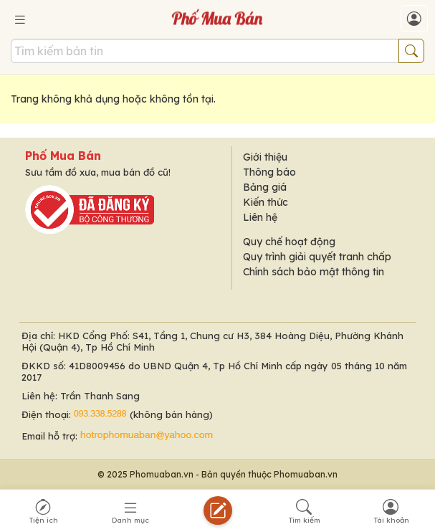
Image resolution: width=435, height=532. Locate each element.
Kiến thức (265, 202)
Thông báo (269, 172)
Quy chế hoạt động (289, 241)
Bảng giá (265, 187)
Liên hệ (260, 217)
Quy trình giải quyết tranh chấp (317, 256)
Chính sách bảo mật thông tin (313, 271)
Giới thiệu (265, 157)
